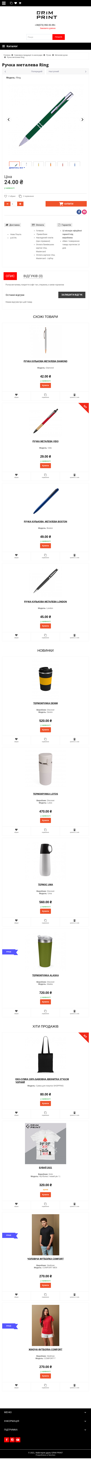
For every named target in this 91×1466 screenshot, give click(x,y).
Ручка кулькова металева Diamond (45, 361)
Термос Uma (45, 884)
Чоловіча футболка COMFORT (45, 1259)
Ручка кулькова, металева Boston (45, 521)
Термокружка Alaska (45, 975)
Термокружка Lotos (45, 794)
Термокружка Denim (45, 703)
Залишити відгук (71, 294)
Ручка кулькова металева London (45, 602)
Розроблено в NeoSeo (45, 1455)
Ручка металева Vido (46, 441)
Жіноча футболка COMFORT (45, 1349)
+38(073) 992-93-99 (45, 25)
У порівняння (26, 196)
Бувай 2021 (45, 1167)
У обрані (9, 196)
